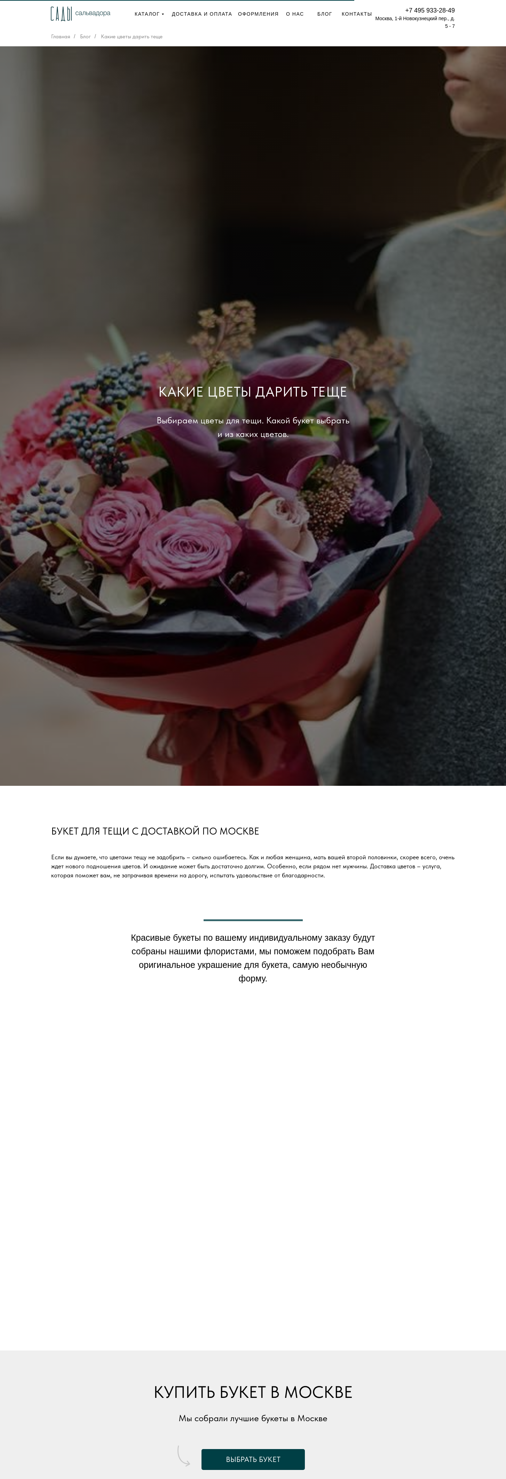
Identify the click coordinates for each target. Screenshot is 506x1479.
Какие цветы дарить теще (132, 36)
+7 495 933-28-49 (430, 10)
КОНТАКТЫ (357, 14)
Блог (85, 36)
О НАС (295, 14)
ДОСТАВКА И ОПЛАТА (202, 14)
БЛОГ (324, 14)
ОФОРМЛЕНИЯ (258, 14)
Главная (60, 36)
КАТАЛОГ (147, 14)
